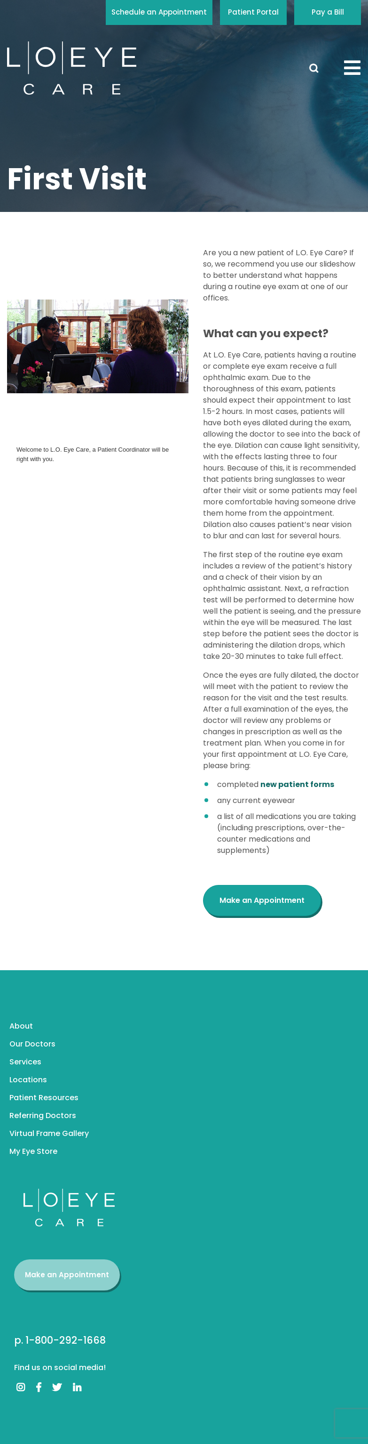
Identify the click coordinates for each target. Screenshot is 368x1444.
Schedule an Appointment (159, 12)
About (21, 1026)
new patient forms (297, 784)
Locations (28, 1079)
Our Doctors (32, 1043)
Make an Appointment (67, 1275)
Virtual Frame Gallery (49, 1133)
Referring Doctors (42, 1115)
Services (25, 1061)
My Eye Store (33, 1151)
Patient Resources (43, 1097)
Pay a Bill (328, 12)
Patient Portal (253, 12)
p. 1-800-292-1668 (60, 1340)
